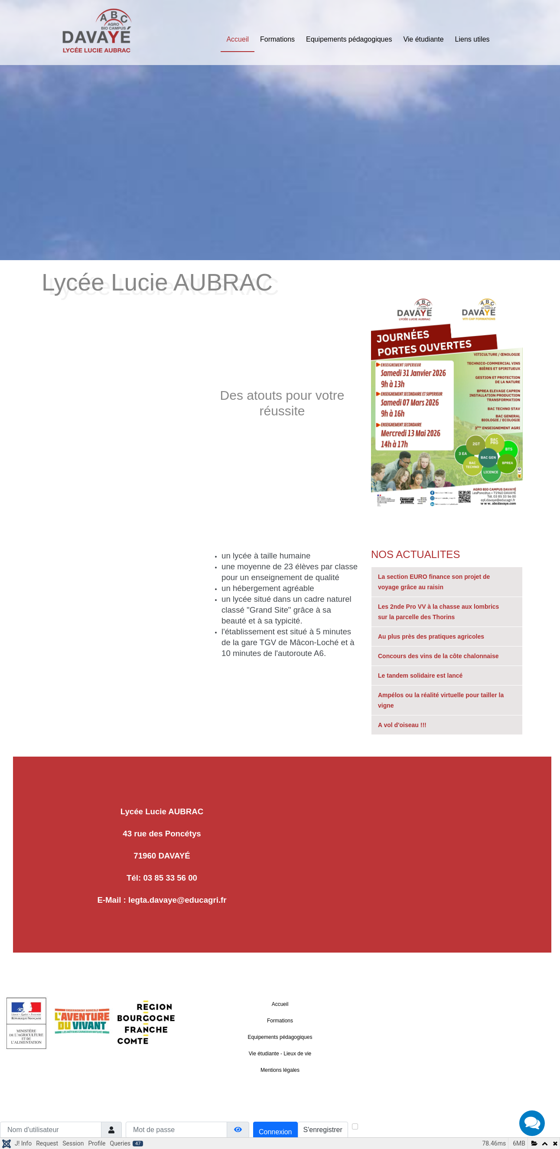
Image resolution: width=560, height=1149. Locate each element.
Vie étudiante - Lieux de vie (280, 1054)
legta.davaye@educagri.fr (177, 899)
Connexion (275, 1132)
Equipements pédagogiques (349, 39)
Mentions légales (280, 1070)
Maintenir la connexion (391, 1127)
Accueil (237, 39)
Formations (277, 39)
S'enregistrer (322, 1129)
